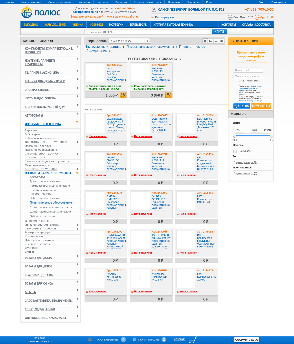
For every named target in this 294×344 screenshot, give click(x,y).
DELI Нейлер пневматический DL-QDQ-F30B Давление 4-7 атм (207, 124)
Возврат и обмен (31, 2)
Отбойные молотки (42, 216)
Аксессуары (37, 176)
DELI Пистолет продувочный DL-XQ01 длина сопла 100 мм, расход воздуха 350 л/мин (116, 126)
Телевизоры (139, 25)
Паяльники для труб (38, 146)
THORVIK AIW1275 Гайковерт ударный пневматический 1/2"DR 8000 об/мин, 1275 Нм (162, 78)
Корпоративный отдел (147, 2)
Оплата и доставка (59, 2)
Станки (29, 252)
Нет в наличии (98, 136)
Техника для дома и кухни (45, 81)
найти (219, 31)
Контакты (102, 2)
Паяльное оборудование (41, 149)
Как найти (84, 2)
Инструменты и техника (43, 124)
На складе (245, 151)
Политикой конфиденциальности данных (250, 88)
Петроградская (164, 17)
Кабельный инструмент (40, 138)
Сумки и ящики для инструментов (47, 161)
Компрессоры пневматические (50, 185)
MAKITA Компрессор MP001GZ (114, 276)
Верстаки (31, 130)
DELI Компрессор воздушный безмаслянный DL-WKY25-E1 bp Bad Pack (206, 165)
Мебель (30, 292)
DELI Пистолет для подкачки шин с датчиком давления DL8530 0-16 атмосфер (161, 126)
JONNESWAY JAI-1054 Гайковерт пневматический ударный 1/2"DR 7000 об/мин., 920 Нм (162, 243)
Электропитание (37, 90)
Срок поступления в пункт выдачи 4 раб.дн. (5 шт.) (150, 87)
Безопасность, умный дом (45, 107)
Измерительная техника (42, 224)
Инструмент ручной (37, 221)
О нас (209, 2)
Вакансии (121, 2)
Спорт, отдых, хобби (40, 309)
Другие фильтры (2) (245, 162)
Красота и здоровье (39, 275)
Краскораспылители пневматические (43, 191)
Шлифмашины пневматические (50, 211)
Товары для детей (38, 266)
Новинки (96, 25)
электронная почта (85, 12)
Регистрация (278, 2)
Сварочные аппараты (40, 228)
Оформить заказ (246, 340)
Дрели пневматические (45, 181)
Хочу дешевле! (55, 25)
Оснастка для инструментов (46, 142)
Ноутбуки (116, 25)
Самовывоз (261, 106)
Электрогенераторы (38, 232)
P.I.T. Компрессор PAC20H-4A (204, 199)
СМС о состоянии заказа (246, 81)
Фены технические (37, 165)
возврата (252, 100)
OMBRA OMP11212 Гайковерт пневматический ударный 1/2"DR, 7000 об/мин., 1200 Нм (162, 206)
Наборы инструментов (39, 240)
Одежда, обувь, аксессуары (45, 318)
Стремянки (32, 248)
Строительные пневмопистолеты (51, 207)
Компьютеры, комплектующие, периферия (49, 50)
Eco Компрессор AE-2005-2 (207, 276)
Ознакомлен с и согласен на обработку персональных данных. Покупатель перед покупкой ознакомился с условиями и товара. (248, 93)
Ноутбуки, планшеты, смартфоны (41, 62)
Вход (261, 2)
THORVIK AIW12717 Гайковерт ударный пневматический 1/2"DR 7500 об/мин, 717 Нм (162, 166)
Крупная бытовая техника (173, 25)
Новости (9, 2)
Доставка (242, 106)
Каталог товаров (38, 41)
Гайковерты (32, 134)
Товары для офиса (39, 283)
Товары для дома (38, 258)
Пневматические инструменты (48, 173)
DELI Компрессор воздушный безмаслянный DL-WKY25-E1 (206, 240)
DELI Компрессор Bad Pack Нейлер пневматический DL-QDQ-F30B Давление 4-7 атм (117, 78)
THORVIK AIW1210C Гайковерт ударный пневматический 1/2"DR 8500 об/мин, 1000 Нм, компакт (117, 167)
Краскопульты (34, 236)
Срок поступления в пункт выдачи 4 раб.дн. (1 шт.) (105, 87)
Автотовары (34, 115)
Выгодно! (31, 25)
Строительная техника (41, 153)
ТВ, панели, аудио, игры (42, 73)
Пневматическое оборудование (51, 202)
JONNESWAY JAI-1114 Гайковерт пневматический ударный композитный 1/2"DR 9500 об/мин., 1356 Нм (117, 245)
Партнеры (193, 2)
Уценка (77, 25)
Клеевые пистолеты (37, 244)
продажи (242, 100)
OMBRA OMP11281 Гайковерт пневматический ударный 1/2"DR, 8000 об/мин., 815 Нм (117, 206)
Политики (174, 2)
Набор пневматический (45, 198)
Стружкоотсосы (35, 157)
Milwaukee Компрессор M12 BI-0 (159, 276)
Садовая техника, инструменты (49, 301)
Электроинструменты (41, 169)
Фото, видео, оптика (40, 98)
